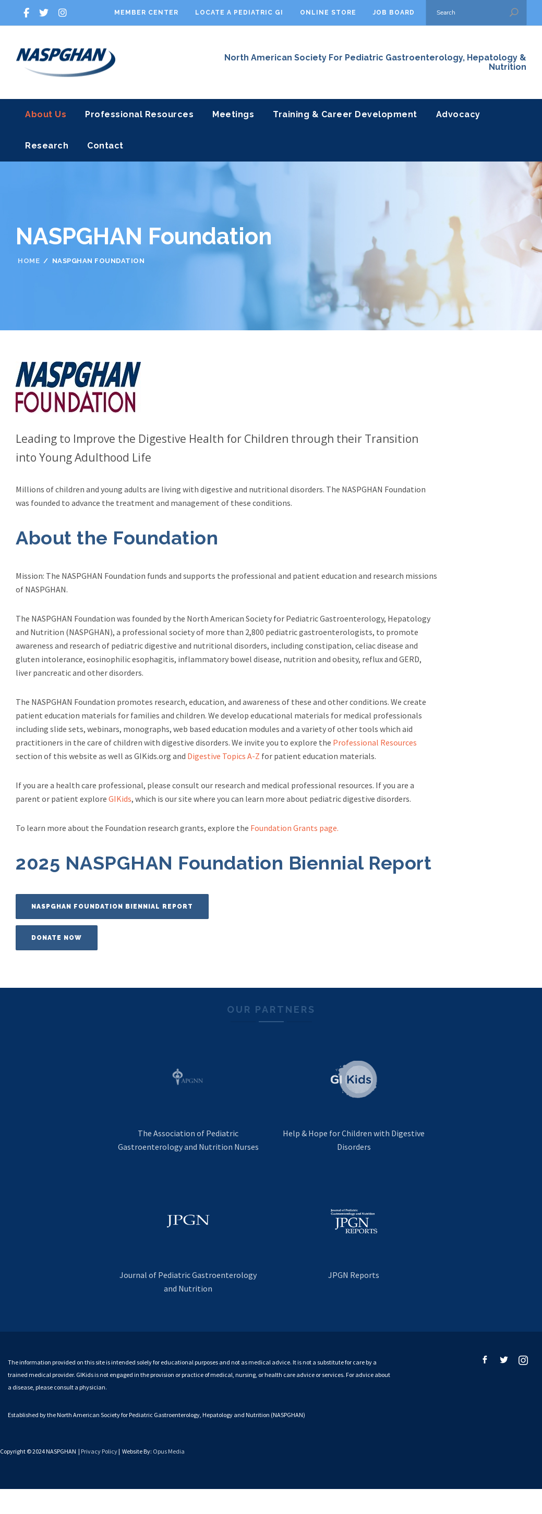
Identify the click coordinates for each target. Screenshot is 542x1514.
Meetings (233, 114)
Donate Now (56, 937)
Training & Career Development (345, 114)
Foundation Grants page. (294, 828)
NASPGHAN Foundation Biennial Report (112, 906)
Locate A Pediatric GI (239, 12)
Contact (105, 146)
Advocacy (458, 114)
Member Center (146, 12)
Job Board (394, 12)
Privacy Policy (99, 1451)
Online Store (328, 12)
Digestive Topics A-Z (223, 756)
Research (46, 146)
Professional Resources (139, 114)
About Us (45, 114)
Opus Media (169, 1451)
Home (29, 261)
